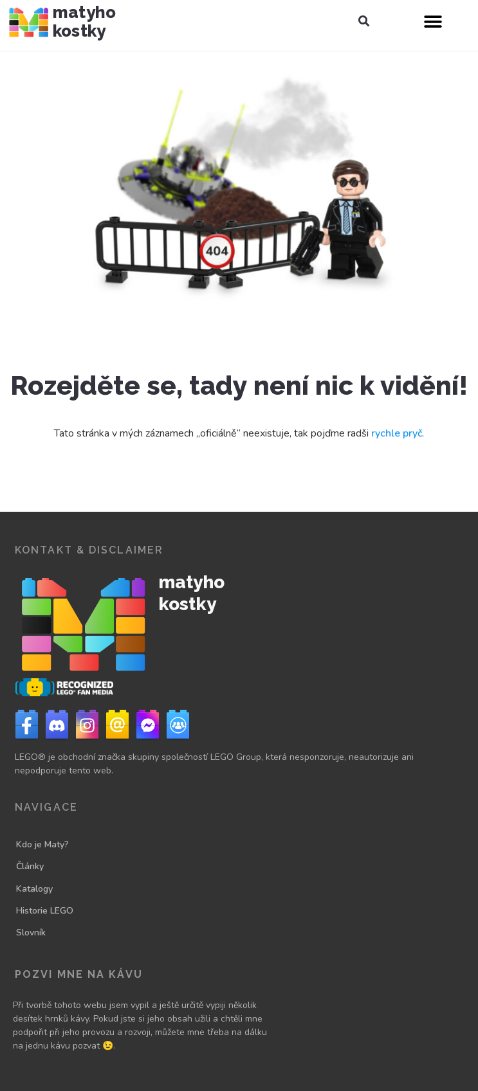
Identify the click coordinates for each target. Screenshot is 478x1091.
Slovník (31, 932)
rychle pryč (396, 433)
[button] (363, 21)
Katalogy (34, 889)
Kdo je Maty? (42, 844)
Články (30, 866)
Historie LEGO (44, 911)
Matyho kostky (84, 22)
